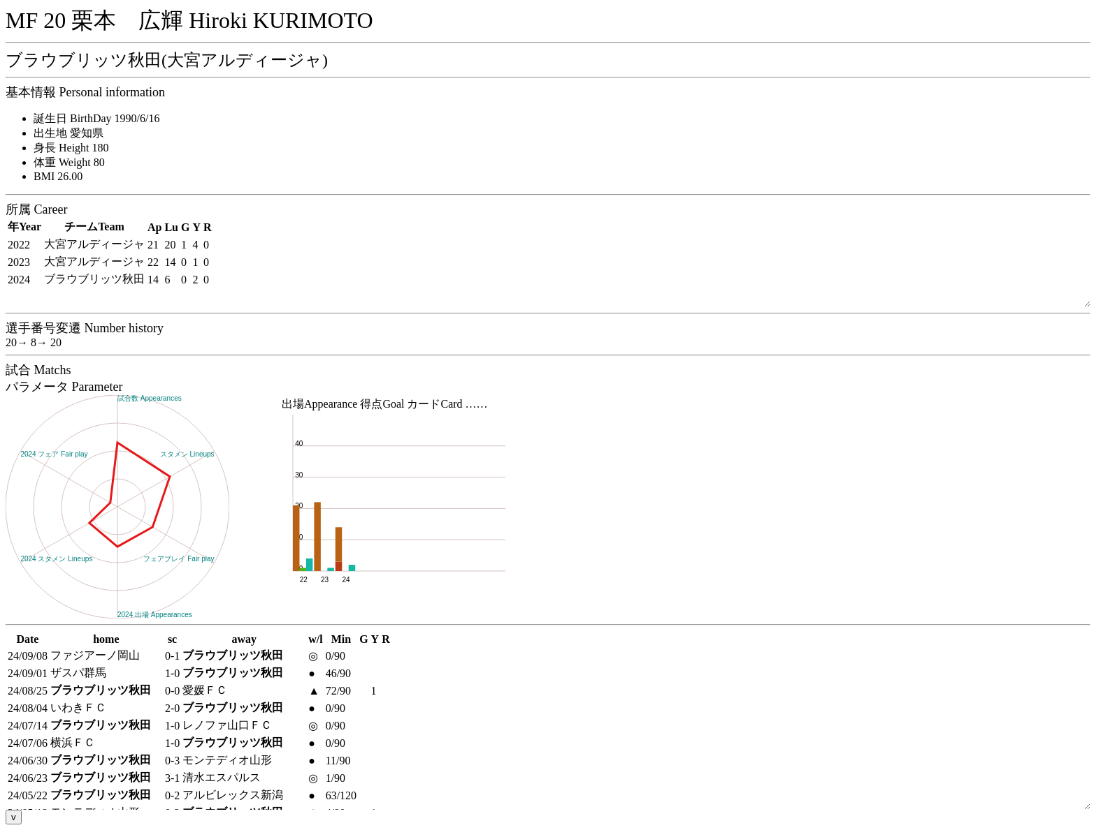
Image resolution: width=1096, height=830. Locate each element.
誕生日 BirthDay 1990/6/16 (96, 118)
